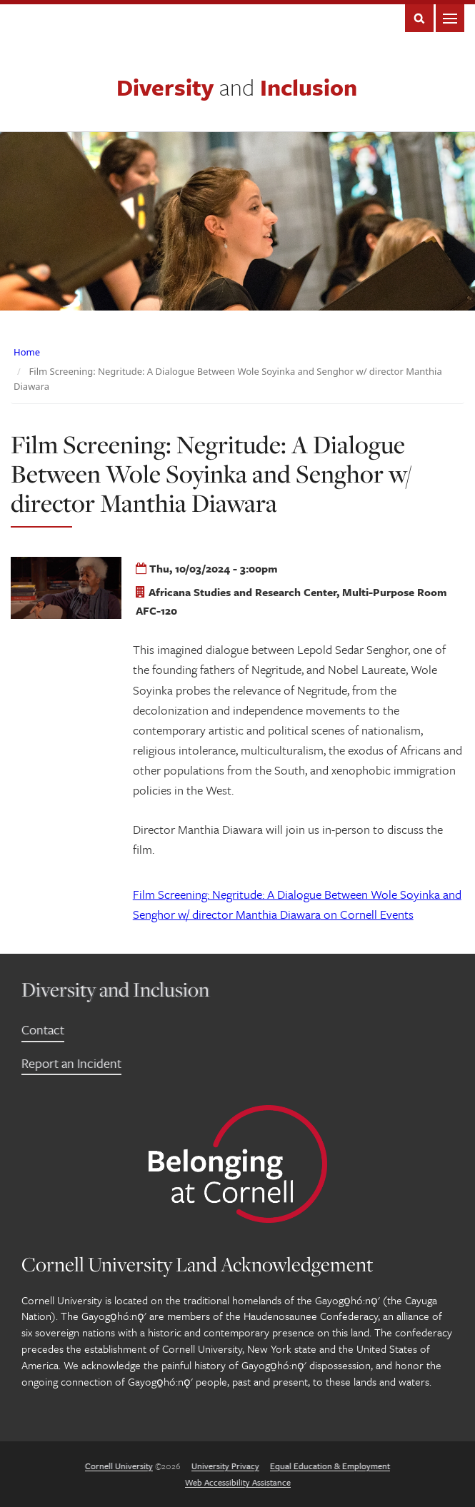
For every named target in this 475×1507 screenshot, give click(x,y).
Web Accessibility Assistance (238, 1482)
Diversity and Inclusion (115, 989)
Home (27, 352)
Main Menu (450, 18)
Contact (42, 1029)
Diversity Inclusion (236, 87)
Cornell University (119, 1465)
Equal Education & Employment (330, 1465)
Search (419, 18)
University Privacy (225, 1465)
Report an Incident (71, 1063)
